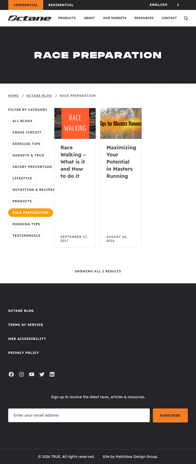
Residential (63, 5)
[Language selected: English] (165, 4)
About (89, 18)
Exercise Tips (27, 144)
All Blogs (22, 121)
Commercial (28, 5)
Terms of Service (25, 325)
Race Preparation (31, 213)
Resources (144, 18)
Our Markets (114, 18)
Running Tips (26, 224)
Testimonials (27, 235)
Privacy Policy (23, 353)
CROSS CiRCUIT (27, 132)
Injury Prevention (32, 167)
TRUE (55, 456)
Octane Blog (21, 311)
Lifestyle (22, 178)
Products (67, 18)
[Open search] (186, 18)
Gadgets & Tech (28, 155)
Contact (169, 18)
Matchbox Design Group (136, 456)
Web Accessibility (27, 339)
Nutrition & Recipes (34, 190)
